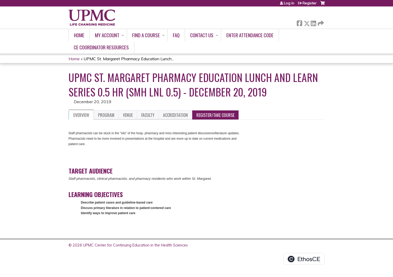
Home (79, 35)
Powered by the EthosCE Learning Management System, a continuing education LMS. (304, 259)
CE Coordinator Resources (101, 47)
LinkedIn (313, 22)
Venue (128, 115)
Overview (81, 115)
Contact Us (201, 35)
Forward (320, 22)
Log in (289, 3)
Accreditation (175, 115)
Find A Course (146, 35)
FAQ (176, 35)
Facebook (299, 22)
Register (309, 3)
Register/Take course (215, 115)
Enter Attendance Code (249, 35)
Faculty (147, 115)
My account (107, 35)
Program (106, 115)
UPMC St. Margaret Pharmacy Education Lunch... (129, 58)
